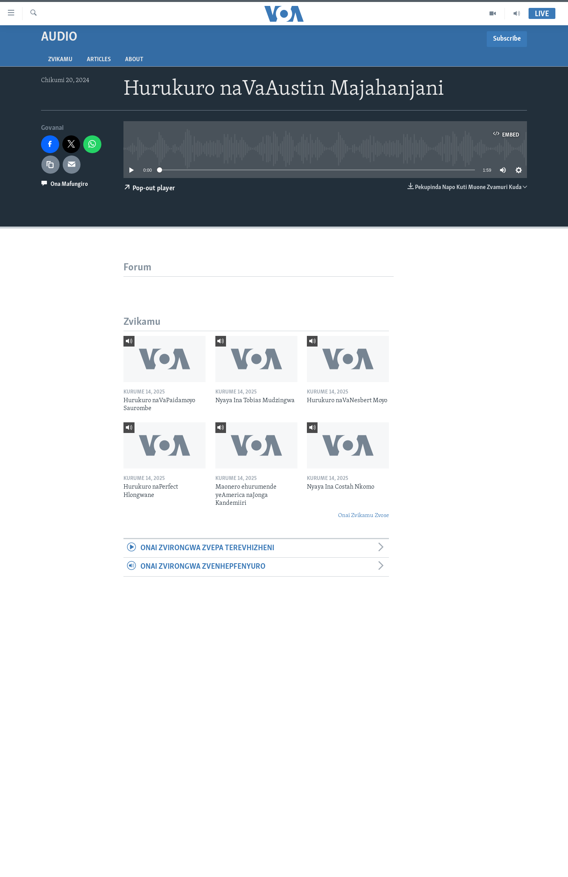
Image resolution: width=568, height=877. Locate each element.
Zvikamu (60, 59)
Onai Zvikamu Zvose (363, 516)
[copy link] (50, 165)
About (134, 59)
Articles (99, 59)
